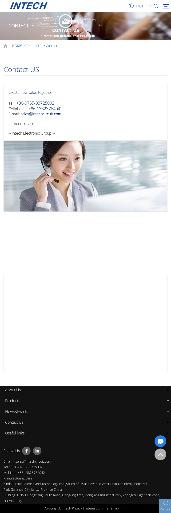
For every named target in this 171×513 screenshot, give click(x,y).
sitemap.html (116, 508)
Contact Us (34, 45)
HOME (17, 45)
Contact (51, 45)
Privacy (77, 508)
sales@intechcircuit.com (41, 114)
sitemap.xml (95, 508)
